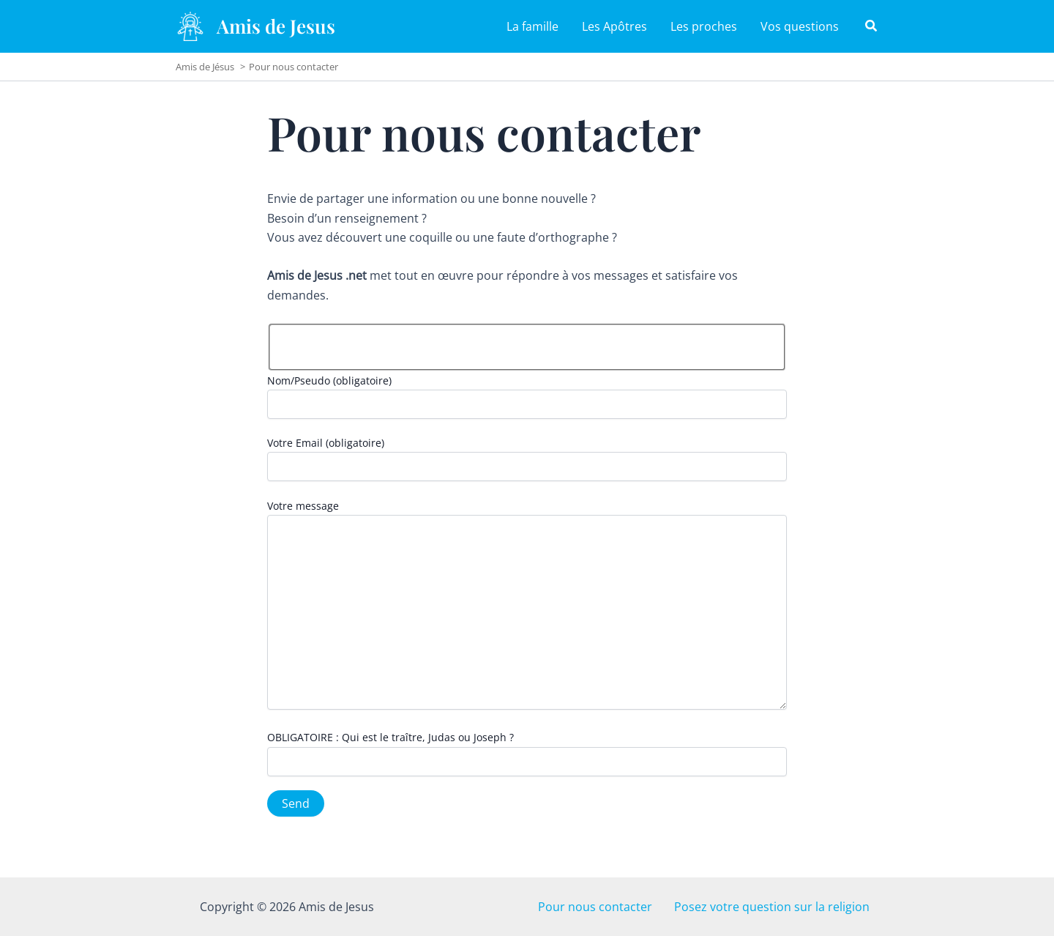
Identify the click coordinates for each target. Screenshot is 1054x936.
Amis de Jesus (276, 26)
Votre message (527, 606)
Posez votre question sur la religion (780, 907)
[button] (871, 27)
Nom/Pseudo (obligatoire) (527, 396)
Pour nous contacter (614, 907)
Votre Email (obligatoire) (527, 458)
